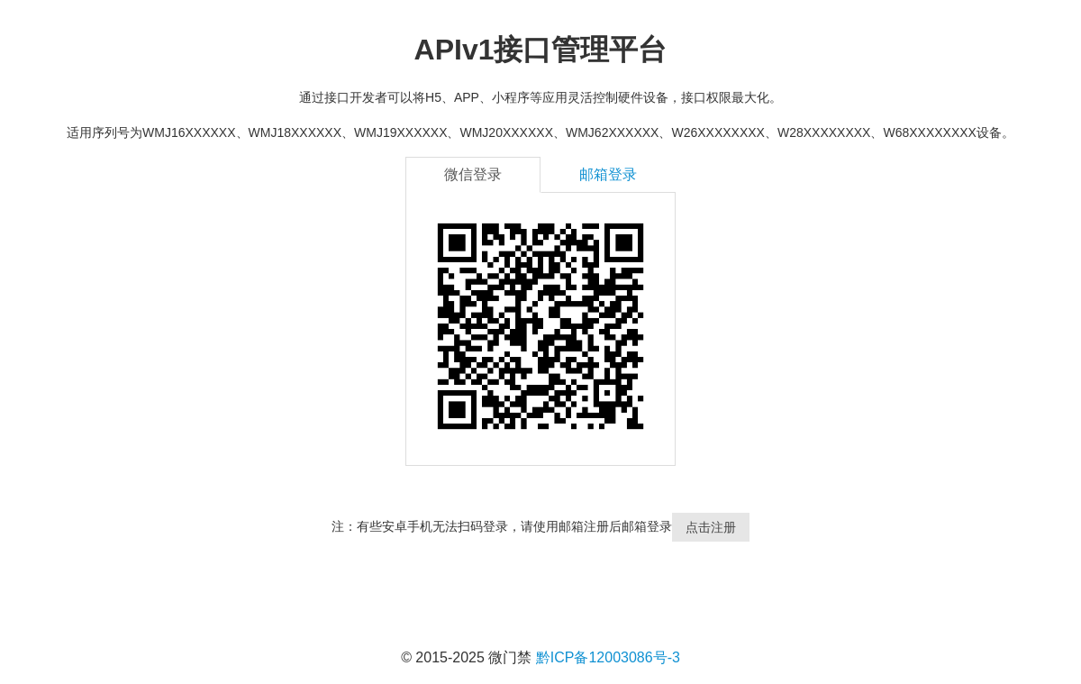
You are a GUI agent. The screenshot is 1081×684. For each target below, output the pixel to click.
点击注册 (711, 527)
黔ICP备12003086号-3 (608, 657)
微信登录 (473, 174)
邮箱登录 (608, 174)
